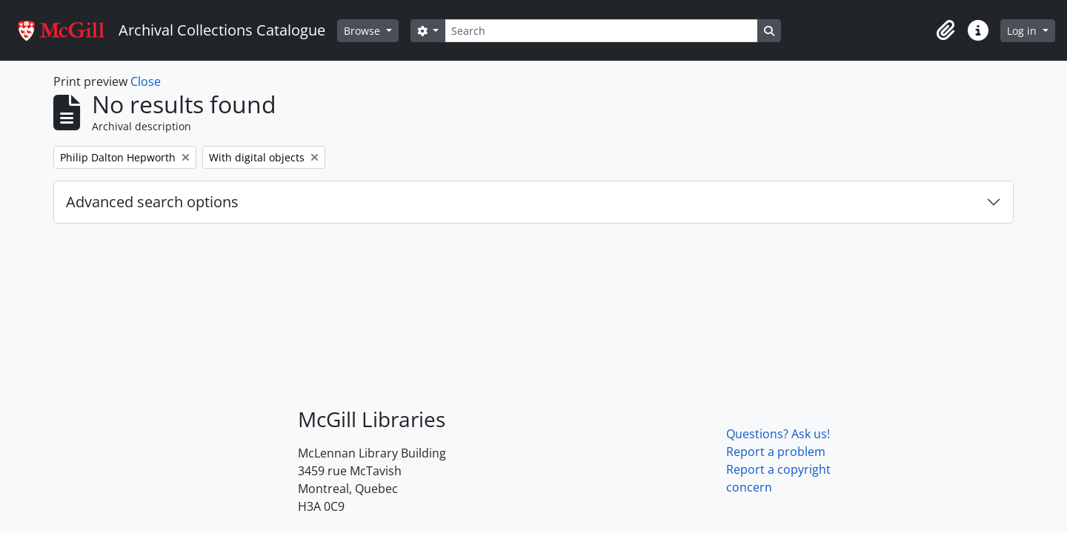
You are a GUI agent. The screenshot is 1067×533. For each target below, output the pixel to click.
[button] (945, 30)
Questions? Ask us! (778, 434)
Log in (1023, 31)
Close (145, 81)
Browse (363, 31)
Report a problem (775, 451)
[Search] (601, 30)
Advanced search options (152, 202)
